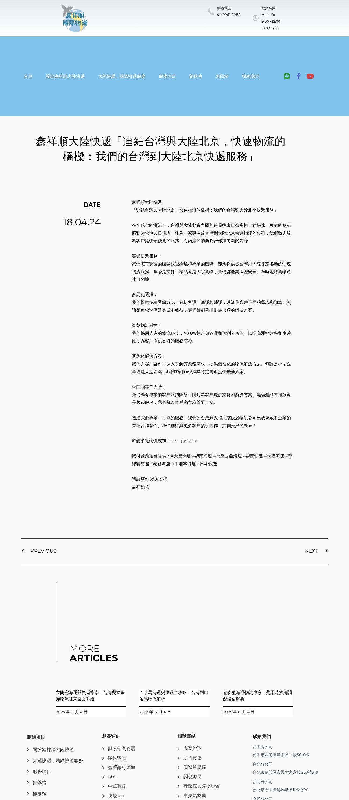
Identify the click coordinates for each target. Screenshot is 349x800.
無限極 (222, 76)
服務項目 (167, 76)
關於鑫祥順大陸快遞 (65, 76)
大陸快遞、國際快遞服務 (121, 76)
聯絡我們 (250, 76)
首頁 (28, 76)
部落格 (195, 76)
